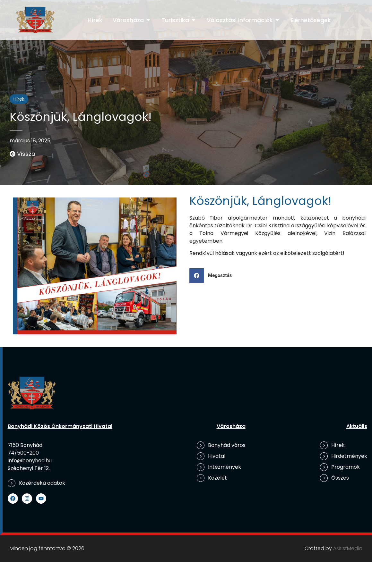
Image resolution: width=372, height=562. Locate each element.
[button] (213, 275)
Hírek (18, 99)
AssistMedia (347, 548)
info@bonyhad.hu (30, 460)
